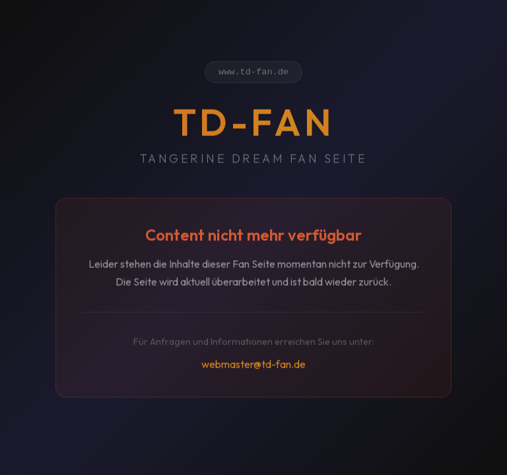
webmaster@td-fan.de (253, 366)
